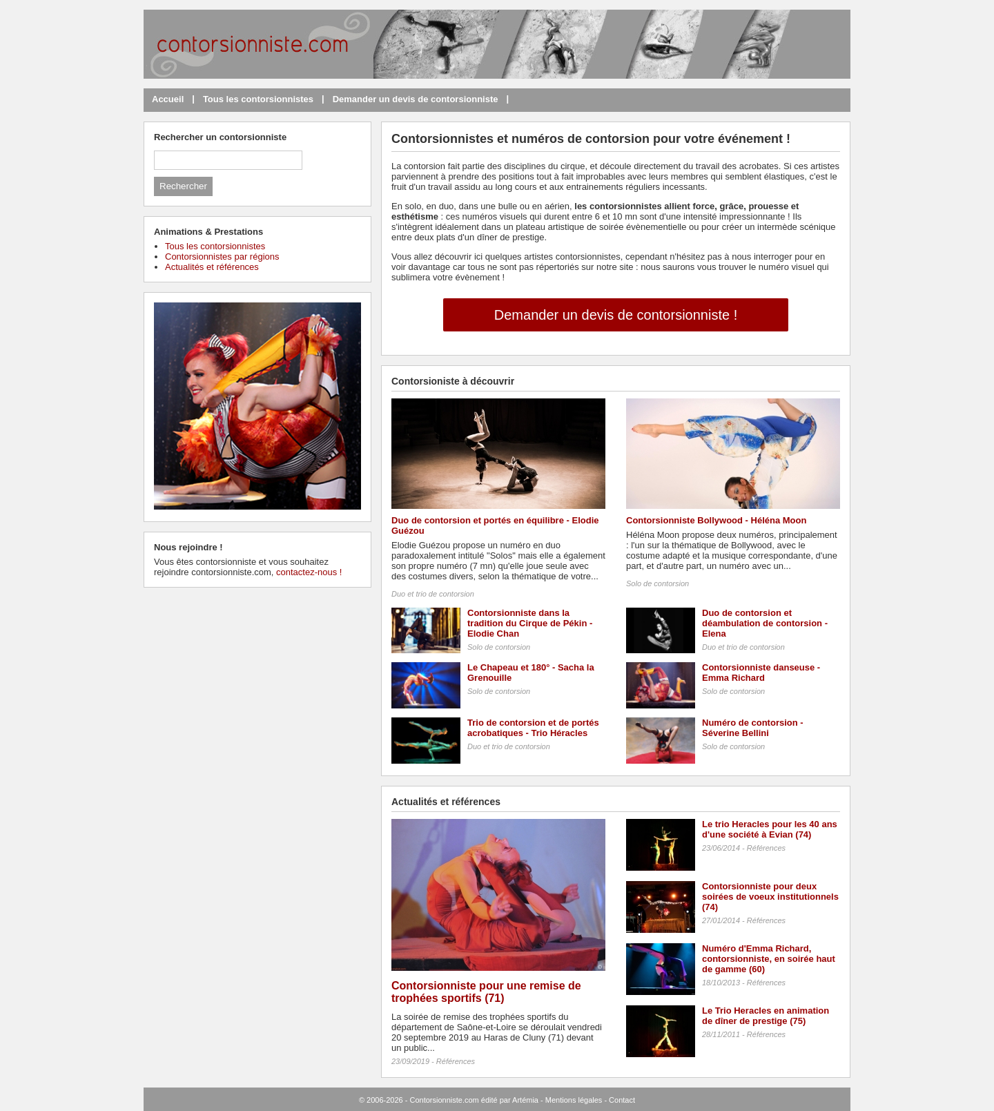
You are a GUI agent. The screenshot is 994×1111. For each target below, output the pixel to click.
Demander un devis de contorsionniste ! (615, 314)
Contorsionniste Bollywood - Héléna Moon (716, 520)
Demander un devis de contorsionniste (415, 99)
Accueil (168, 99)
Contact (622, 1100)
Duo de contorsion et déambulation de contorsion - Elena (765, 623)
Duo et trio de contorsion (432, 594)
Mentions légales (574, 1100)
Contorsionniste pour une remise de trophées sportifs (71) (486, 992)
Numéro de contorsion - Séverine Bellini (752, 727)
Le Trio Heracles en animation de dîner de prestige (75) (765, 1015)
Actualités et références (212, 267)
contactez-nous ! (309, 572)
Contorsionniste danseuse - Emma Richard (761, 672)
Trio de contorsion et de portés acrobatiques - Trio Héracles (533, 727)
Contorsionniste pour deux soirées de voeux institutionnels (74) (770, 896)
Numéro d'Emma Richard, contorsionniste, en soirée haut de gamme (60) (768, 958)
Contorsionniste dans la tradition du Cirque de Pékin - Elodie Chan (529, 623)
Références (455, 1061)
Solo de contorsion (657, 583)
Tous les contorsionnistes (258, 99)
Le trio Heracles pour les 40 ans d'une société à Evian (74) (769, 829)
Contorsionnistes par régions (222, 256)
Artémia (525, 1100)
